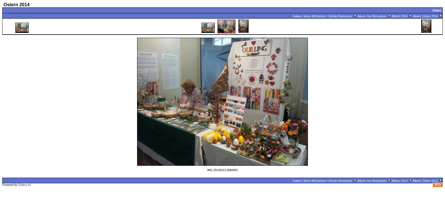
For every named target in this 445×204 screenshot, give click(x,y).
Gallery (22, 184)
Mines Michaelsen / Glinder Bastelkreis (330, 16)
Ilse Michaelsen (379, 16)
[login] (437, 10)
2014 (406, 16)
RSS (437, 184)
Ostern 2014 (432, 16)
